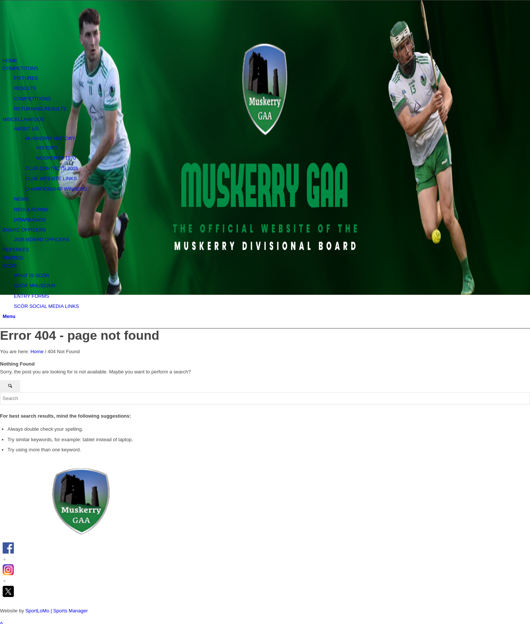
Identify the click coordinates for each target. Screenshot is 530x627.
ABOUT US (26, 128)
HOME (10, 60)
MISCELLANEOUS (23, 119)
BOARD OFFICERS (24, 230)
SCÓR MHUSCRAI (34, 285)
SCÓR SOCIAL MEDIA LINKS (46, 306)
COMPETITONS (20, 68)
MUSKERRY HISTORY (50, 138)
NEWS (21, 199)
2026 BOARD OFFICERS (41, 239)
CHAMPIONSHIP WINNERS (56, 189)
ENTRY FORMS (31, 296)
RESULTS (25, 88)
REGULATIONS (31, 209)
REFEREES (16, 249)
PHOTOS (13, 258)
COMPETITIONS (32, 99)
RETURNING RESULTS (40, 109)
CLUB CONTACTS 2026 (51, 168)
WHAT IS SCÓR (31, 275)
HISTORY (47, 148)
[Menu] (9, 316)
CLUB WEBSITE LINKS (51, 178)
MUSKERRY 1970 (56, 158)
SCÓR (10, 266)
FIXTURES (26, 78)
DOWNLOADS (30, 219)
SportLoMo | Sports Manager (56, 611)
